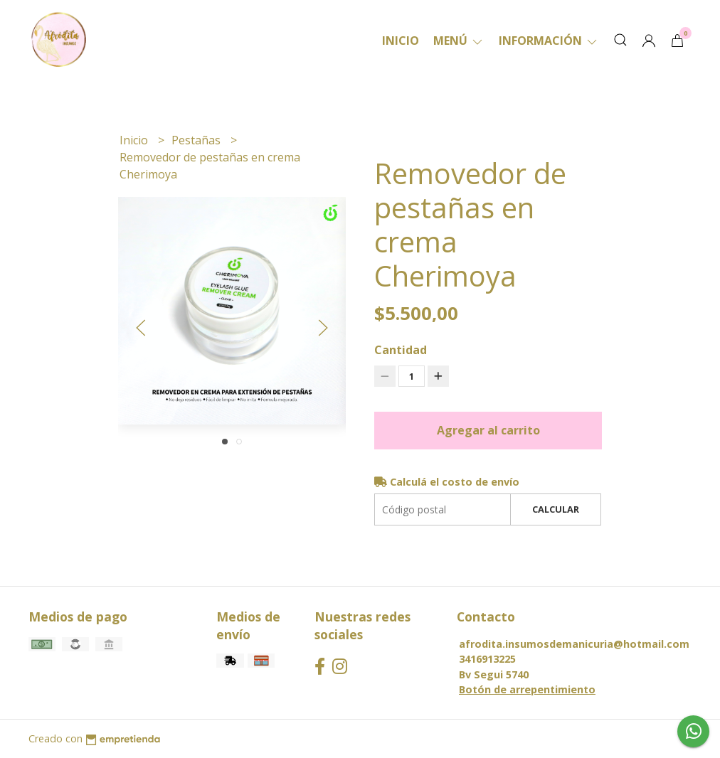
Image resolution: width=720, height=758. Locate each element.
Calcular (555, 509)
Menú (459, 40)
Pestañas (197, 140)
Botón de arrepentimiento (527, 689)
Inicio (400, 40)
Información (549, 40)
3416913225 (487, 659)
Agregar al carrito (488, 430)
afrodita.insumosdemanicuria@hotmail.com (574, 644)
